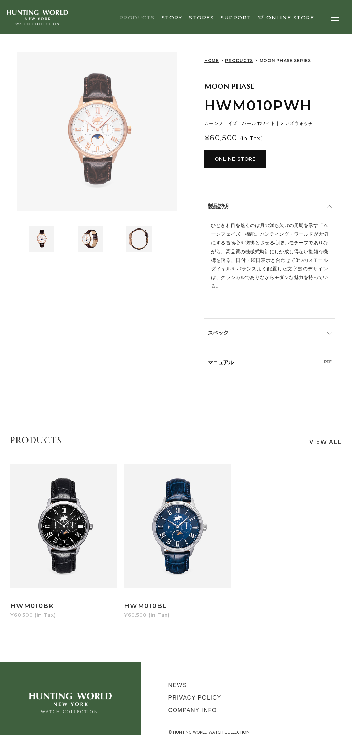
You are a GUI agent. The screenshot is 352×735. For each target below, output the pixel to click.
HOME (211, 60)
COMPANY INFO (192, 700)
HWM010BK (32, 596)
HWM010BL (142, 596)
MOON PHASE (229, 86)
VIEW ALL (325, 442)
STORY (172, 17)
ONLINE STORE (286, 17)
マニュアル (269, 362)
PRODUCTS (137, 17)
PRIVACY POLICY (194, 688)
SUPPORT (236, 17)
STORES (201, 17)
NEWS (177, 676)
